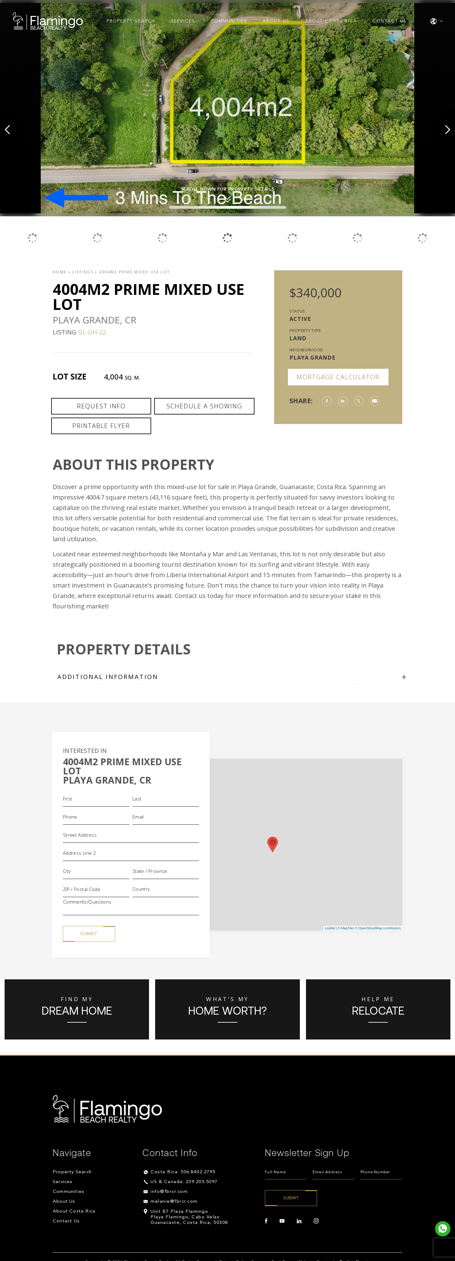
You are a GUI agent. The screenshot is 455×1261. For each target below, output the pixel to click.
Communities (229, 21)
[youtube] (282, 1221)
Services (183, 21)
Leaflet (330, 928)
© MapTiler (346, 928)
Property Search (131, 21)
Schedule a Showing (204, 406)
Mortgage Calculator (338, 377)
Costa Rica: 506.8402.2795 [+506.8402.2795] (183, 1172)
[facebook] (266, 1221)
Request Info (101, 406)
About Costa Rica (331, 21)
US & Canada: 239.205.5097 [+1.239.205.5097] (184, 1182)
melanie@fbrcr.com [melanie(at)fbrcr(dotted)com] (174, 1201)
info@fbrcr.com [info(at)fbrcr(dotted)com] (169, 1192)
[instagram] (316, 1221)
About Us (276, 21)
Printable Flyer (101, 426)
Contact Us (390, 21)
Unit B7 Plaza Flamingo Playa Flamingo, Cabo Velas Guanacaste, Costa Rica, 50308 (189, 1217)
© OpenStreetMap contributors (378, 928)
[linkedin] (299, 1221)
